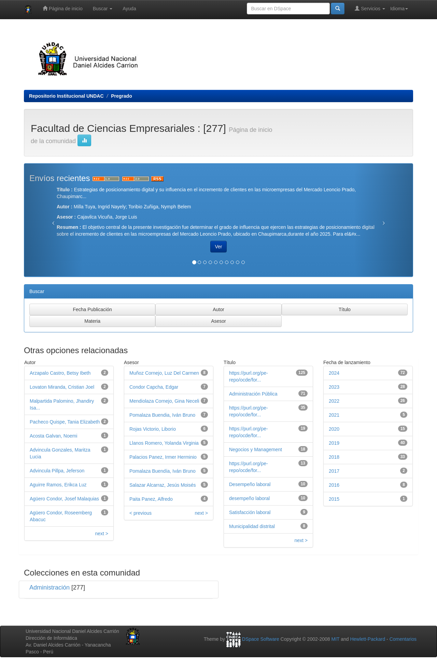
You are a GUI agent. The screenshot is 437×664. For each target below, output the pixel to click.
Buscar (102, 8)
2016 (334, 485)
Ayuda (129, 8)
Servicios (370, 8)
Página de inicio (63, 8)
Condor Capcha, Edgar (153, 387)
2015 (334, 499)
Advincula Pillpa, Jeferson (57, 470)
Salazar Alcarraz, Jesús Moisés (162, 485)
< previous (140, 513)
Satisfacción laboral (249, 512)
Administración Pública (253, 394)
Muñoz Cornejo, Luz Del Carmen (164, 373)
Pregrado (121, 96)
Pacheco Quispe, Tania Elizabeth (65, 422)
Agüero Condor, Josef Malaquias (64, 498)
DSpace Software (260, 639)
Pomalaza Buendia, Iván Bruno (162, 415)
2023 (334, 387)
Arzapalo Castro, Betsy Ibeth (60, 373)
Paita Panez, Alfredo (151, 499)
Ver (218, 246)
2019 (334, 443)
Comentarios (403, 639)
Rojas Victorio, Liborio (152, 429)
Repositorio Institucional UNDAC (66, 96)
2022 (334, 401)
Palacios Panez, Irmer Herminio (163, 457)
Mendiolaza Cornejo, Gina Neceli (164, 401)
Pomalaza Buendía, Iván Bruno (162, 471)
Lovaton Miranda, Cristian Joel (62, 387)
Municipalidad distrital (252, 526)
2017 (334, 471)
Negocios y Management (255, 449)
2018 (334, 457)
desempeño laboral (249, 498)
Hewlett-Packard (367, 639)
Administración (49, 587)
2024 (334, 373)
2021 (334, 415)
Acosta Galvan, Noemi (53, 436)
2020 (334, 429)
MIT (335, 639)
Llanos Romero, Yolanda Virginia (164, 443)
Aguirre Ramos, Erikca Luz (58, 484)
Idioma (399, 8)
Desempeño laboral (249, 484)
